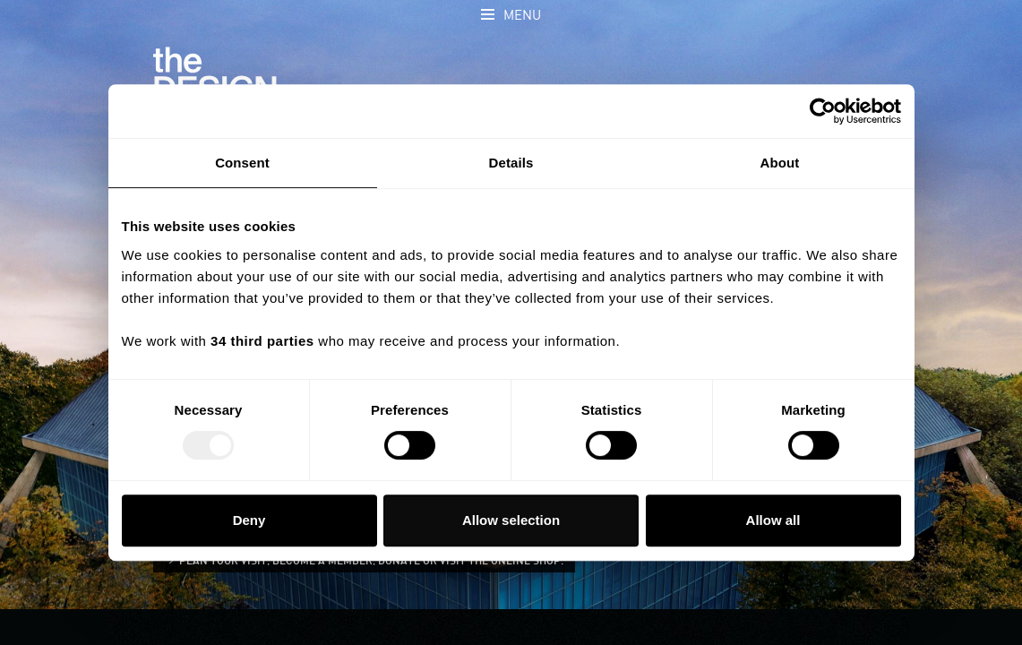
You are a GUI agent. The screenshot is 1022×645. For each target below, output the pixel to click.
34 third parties (262, 340)
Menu (522, 15)
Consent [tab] (242, 162)
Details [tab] (511, 162)
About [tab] (780, 162)
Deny (249, 520)
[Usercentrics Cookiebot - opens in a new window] (822, 111)
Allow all (773, 520)
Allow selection (511, 520)
